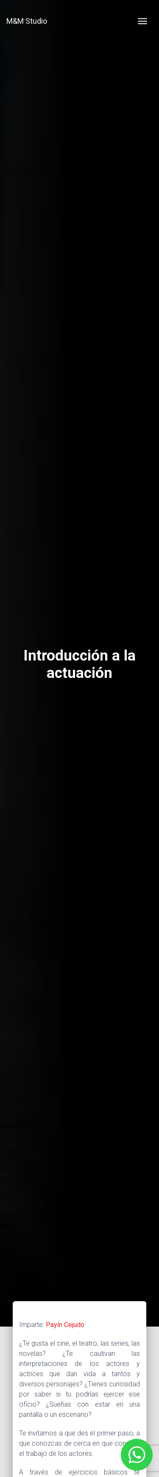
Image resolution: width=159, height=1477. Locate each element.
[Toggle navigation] (142, 21)
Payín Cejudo (65, 1325)
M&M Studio (26, 21)
